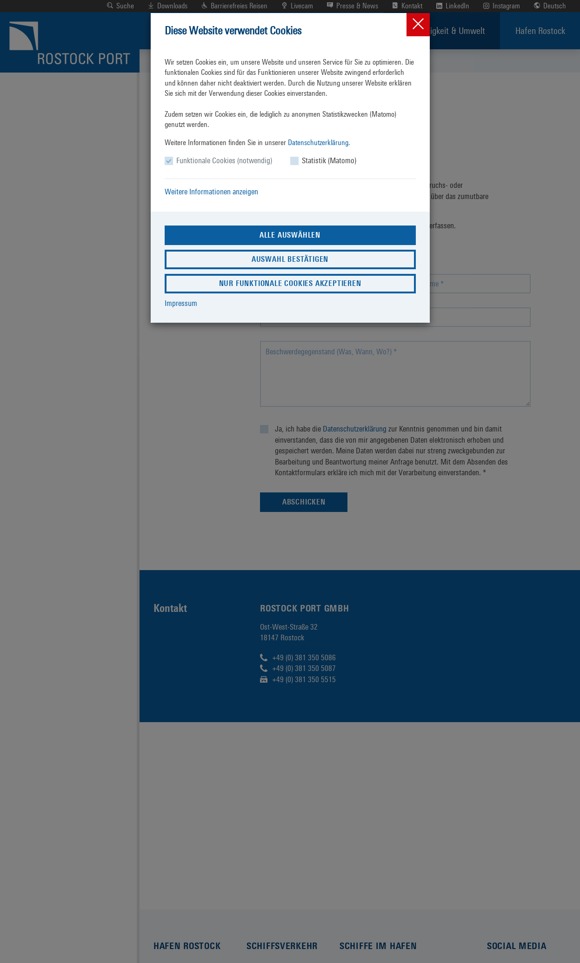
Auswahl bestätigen (290, 259)
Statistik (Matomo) (329, 160)
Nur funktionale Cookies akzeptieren (290, 283)
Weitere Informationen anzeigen (211, 191)
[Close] (418, 24)
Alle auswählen (290, 235)
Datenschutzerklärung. (319, 142)
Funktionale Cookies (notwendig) (224, 160)
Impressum (181, 303)
